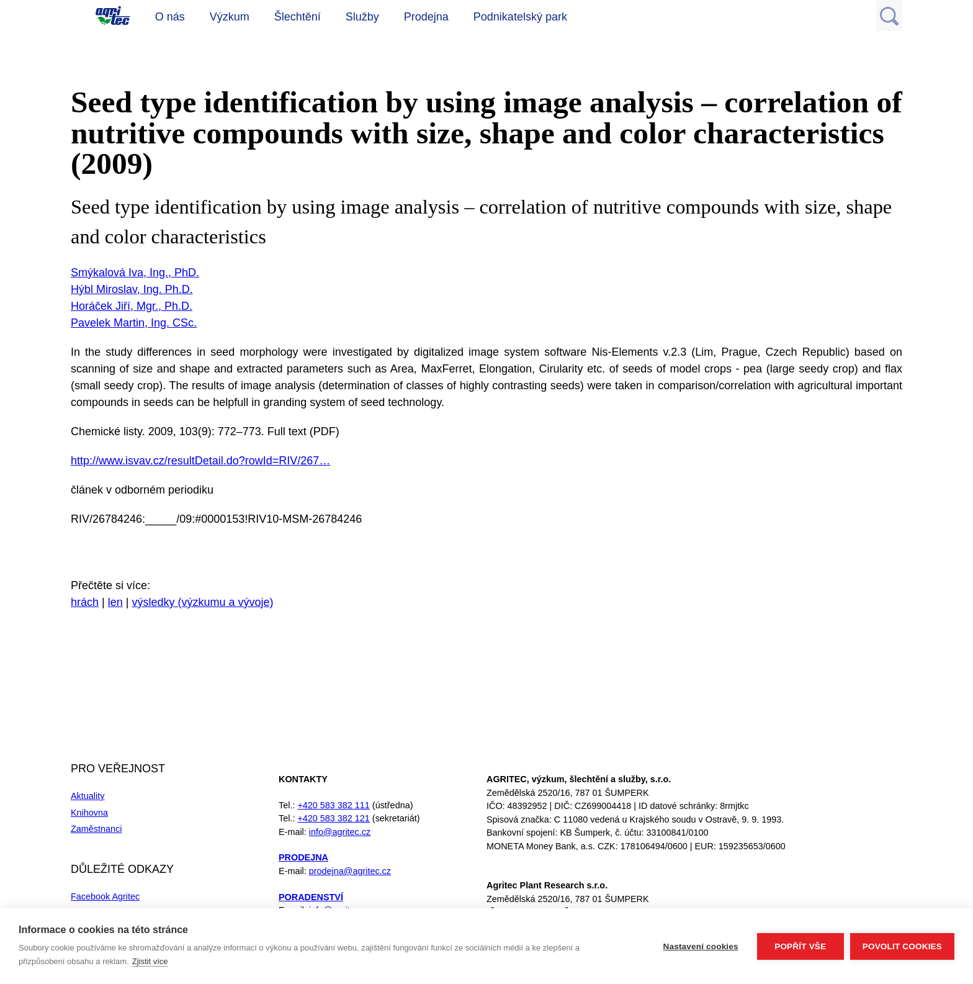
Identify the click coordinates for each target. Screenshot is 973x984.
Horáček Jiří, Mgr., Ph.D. (131, 306)
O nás (170, 17)
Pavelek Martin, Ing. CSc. (134, 323)
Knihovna (89, 813)
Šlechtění (297, 17)
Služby (362, 17)
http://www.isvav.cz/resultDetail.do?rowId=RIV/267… (200, 460)
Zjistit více (150, 961)
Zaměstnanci (96, 829)
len (115, 602)
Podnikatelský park (520, 17)
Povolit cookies (902, 946)
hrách (85, 602)
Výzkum (229, 17)
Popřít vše (800, 946)
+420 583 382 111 (333, 805)
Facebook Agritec (105, 896)
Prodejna (426, 17)
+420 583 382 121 (333, 818)
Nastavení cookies (700, 946)
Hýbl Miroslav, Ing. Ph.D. (132, 289)
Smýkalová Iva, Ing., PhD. (135, 272)
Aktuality (87, 796)
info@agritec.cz (339, 832)
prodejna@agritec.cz (350, 871)
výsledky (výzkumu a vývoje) (202, 602)
